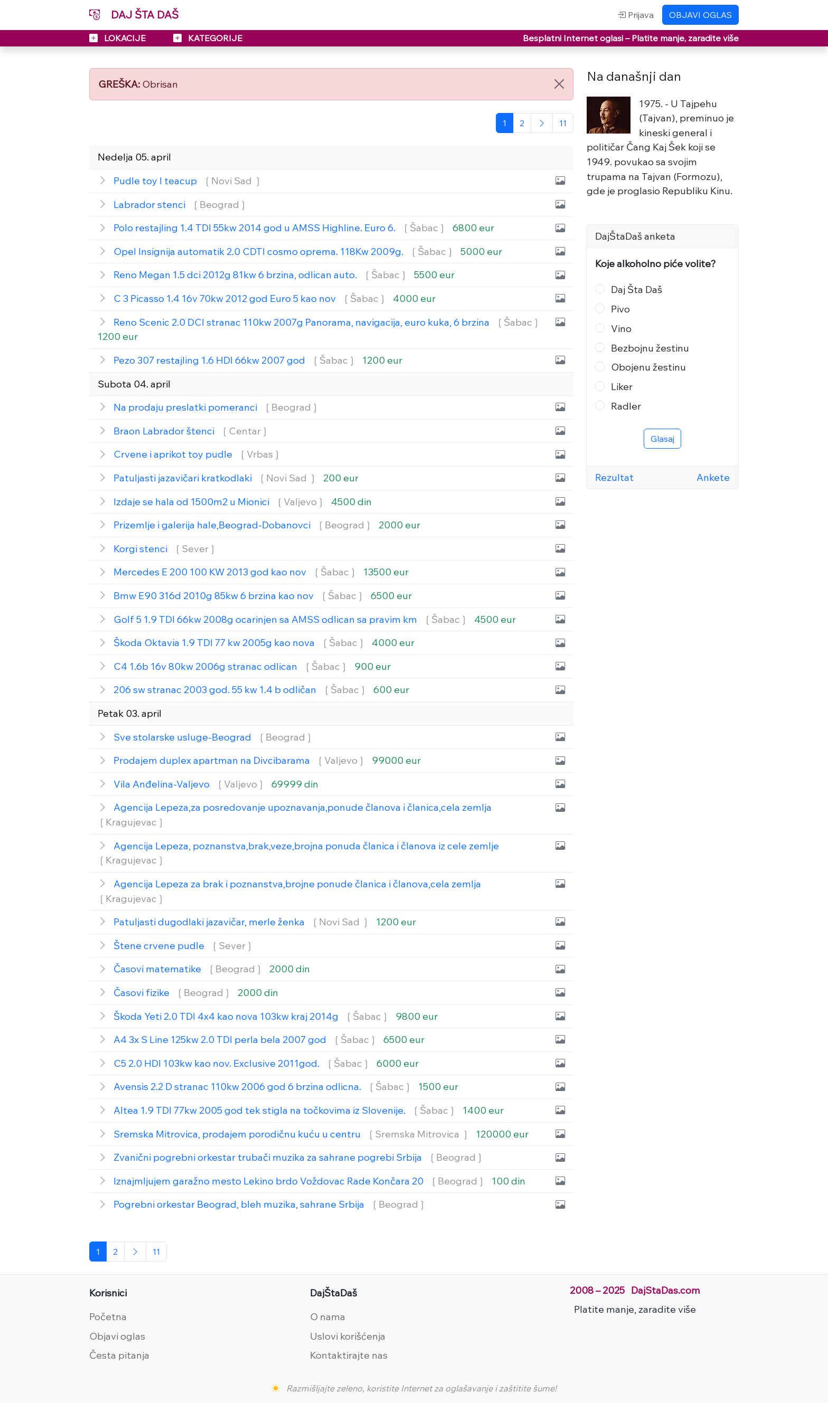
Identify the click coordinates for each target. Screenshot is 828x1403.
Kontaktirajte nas (349, 1355)
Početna (108, 1316)
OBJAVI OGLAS (700, 15)
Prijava (635, 15)
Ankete (713, 477)
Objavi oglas (117, 1336)
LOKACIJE (118, 38)
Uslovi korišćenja (347, 1336)
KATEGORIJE (207, 38)
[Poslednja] (562, 123)
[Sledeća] (542, 123)
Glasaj (662, 438)
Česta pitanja (119, 1355)
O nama (327, 1316)
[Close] (559, 84)
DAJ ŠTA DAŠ (133, 14)
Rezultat (614, 477)
